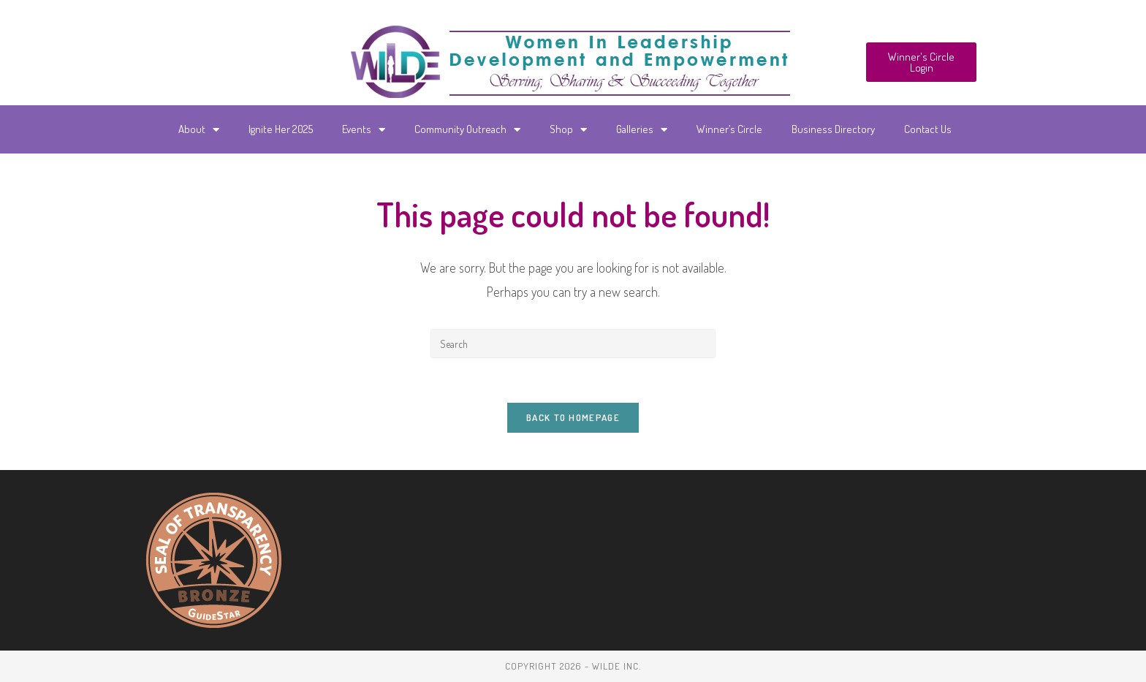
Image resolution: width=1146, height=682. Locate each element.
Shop (568, 130)
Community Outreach (467, 130)
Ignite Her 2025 (280, 129)
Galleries (641, 130)
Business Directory (833, 129)
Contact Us (928, 129)
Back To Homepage (573, 417)
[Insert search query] (573, 343)
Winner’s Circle (729, 129)
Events (363, 130)
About (198, 130)
